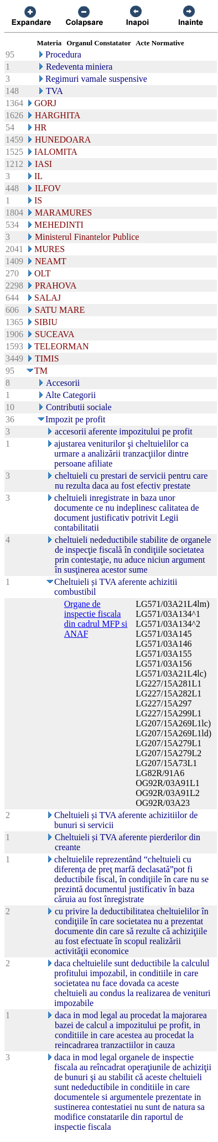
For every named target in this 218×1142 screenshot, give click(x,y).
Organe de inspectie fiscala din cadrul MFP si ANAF (96, 618)
